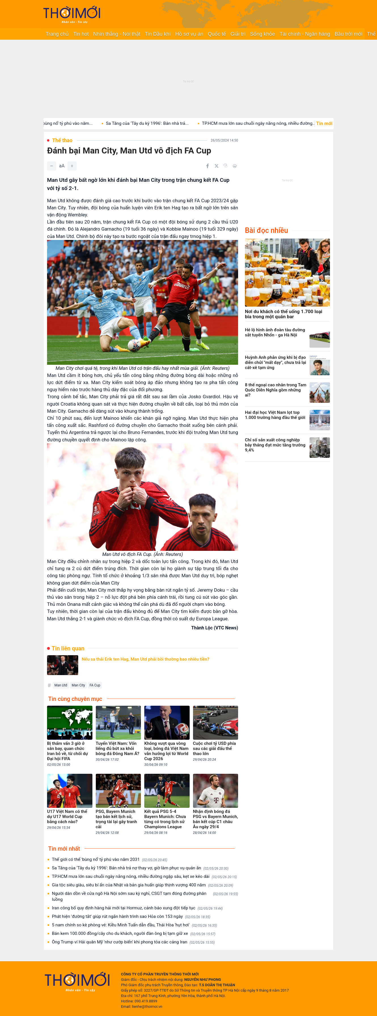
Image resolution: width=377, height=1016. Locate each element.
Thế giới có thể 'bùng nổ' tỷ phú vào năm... (59, 123)
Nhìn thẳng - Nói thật (116, 34)
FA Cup (95, 685)
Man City (78, 685)
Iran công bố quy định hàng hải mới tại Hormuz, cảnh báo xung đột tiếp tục (137, 908)
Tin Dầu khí (158, 34)
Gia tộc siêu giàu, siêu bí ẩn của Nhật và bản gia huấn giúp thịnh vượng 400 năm (142, 885)
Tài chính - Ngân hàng (304, 34)
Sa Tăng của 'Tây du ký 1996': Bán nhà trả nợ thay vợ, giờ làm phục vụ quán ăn (140, 868)
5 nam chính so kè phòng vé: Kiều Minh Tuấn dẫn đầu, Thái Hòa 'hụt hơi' (134, 925)
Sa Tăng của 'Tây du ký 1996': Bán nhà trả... (154, 123)
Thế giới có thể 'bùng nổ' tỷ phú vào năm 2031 (109, 859)
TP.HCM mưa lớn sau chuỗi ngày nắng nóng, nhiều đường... (266, 123)
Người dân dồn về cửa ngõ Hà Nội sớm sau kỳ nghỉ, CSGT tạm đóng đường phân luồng (145, 896)
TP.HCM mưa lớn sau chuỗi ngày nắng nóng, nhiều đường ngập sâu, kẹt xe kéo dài (144, 876)
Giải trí (237, 34)
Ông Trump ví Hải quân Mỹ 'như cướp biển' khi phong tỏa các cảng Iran (133, 942)
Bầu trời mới (348, 34)
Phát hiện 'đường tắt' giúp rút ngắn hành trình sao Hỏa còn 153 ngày (131, 916)
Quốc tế (217, 34)
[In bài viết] (234, 166)
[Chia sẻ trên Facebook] (207, 166)
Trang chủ (57, 34)
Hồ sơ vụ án (189, 34)
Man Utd (60, 685)
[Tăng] (72, 165)
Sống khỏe (262, 34)
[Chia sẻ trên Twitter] (216, 166)
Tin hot (80, 34)
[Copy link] (225, 165)
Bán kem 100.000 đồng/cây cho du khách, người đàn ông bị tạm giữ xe (133, 933)
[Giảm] (51, 165)
